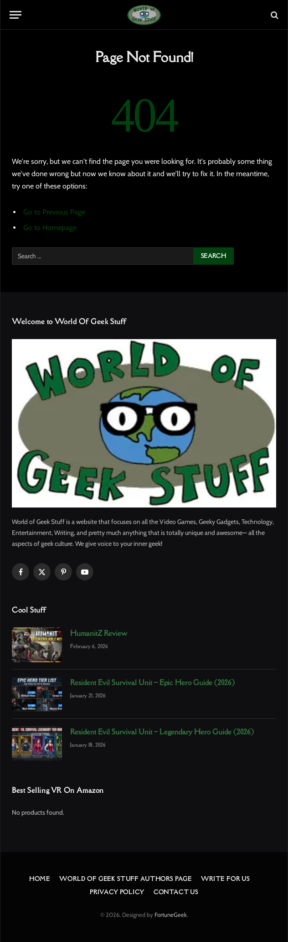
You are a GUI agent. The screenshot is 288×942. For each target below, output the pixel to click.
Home (39, 879)
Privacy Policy (117, 892)
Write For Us (225, 879)
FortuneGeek (170, 914)
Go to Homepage (50, 227)
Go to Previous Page (54, 212)
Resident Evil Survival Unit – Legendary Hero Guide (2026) (162, 731)
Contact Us (176, 892)
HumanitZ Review (98, 633)
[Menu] (15, 15)
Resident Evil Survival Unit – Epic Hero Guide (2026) (152, 682)
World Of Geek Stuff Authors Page (125, 879)
